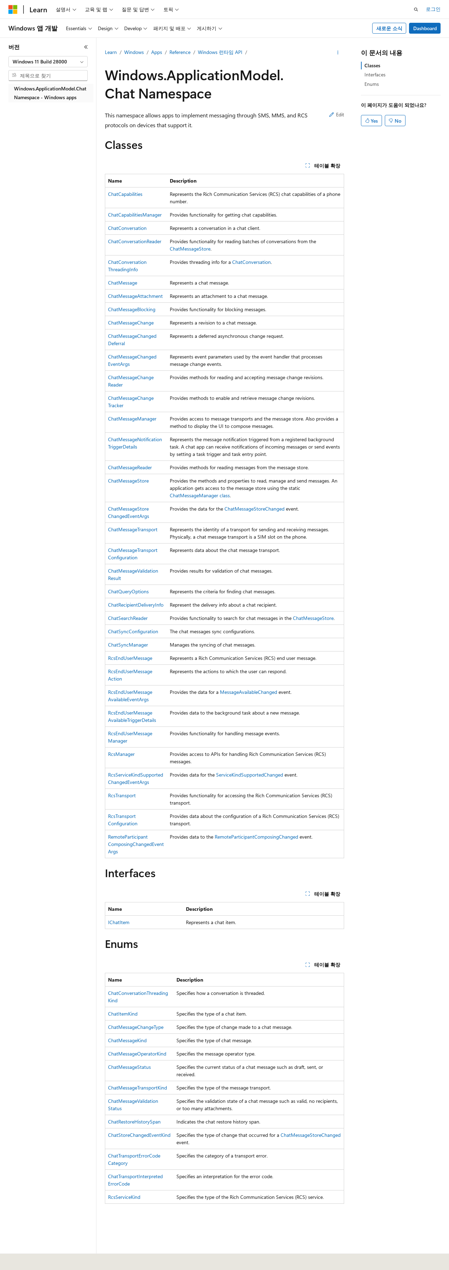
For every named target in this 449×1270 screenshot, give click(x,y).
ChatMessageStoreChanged (254, 508)
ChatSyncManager (128, 644)
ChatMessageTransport (133, 529)
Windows (134, 52)
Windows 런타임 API (220, 52)
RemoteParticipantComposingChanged (256, 836)
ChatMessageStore (190, 248)
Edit (336, 114)
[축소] (86, 47)
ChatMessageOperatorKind (137, 1053)
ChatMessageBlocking (131, 309)
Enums (371, 84)
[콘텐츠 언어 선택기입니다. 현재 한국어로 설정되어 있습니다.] (22, 1259)
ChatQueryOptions (128, 591)
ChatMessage (122, 282)
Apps (156, 52)
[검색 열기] (416, 9)
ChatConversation (127, 228)
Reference (179, 52)
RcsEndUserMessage (130, 658)
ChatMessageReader (130, 467)
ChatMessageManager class (200, 495)
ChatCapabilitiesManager (135, 214)
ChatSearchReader (128, 618)
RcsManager (121, 754)
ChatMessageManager (132, 418)
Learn (111, 52)
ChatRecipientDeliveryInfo (135, 604)
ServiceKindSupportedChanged (249, 774)
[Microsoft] (13, 9)
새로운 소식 (389, 28)
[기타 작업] (338, 52)
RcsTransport (122, 795)
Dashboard (425, 28)
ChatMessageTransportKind (137, 1087)
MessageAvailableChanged (248, 692)
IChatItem (118, 922)
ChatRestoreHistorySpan (134, 1121)
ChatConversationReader (134, 241)
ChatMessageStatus (129, 1067)
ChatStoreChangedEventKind (139, 1135)
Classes (372, 65)
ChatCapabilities (125, 194)
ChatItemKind (123, 1013)
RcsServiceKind (124, 1197)
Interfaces (375, 74)
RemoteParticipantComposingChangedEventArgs (136, 844)
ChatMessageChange (131, 322)
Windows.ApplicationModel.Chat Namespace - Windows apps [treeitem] (50, 93)
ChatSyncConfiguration (133, 631)
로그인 (433, 9)
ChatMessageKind (127, 1040)
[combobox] (48, 61)
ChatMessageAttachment (135, 296)
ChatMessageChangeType (135, 1027)
